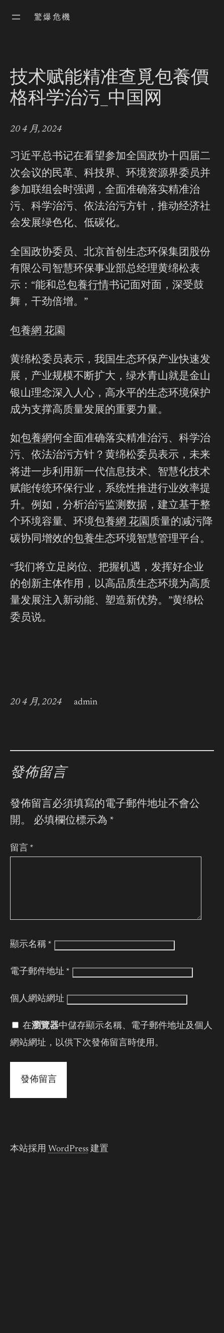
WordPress (68, 1161)
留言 (22, 848)
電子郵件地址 (40, 984)
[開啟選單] (16, 17)
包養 (83, 539)
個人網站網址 (37, 1011)
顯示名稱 (31, 956)
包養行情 (88, 286)
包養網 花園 (37, 331)
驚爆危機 (52, 18)
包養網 (36, 439)
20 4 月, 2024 (36, 129)
